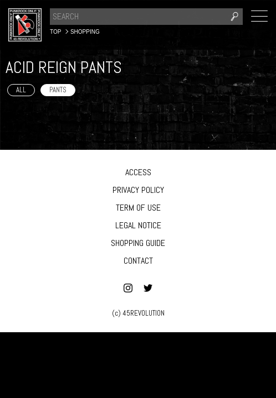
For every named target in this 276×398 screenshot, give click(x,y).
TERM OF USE (138, 207)
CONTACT (138, 260)
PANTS (58, 90)
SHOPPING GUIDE (138, 243)
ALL (21, 90)
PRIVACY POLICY (138, 190)
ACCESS (138, 172)
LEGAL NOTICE (138, 225)
